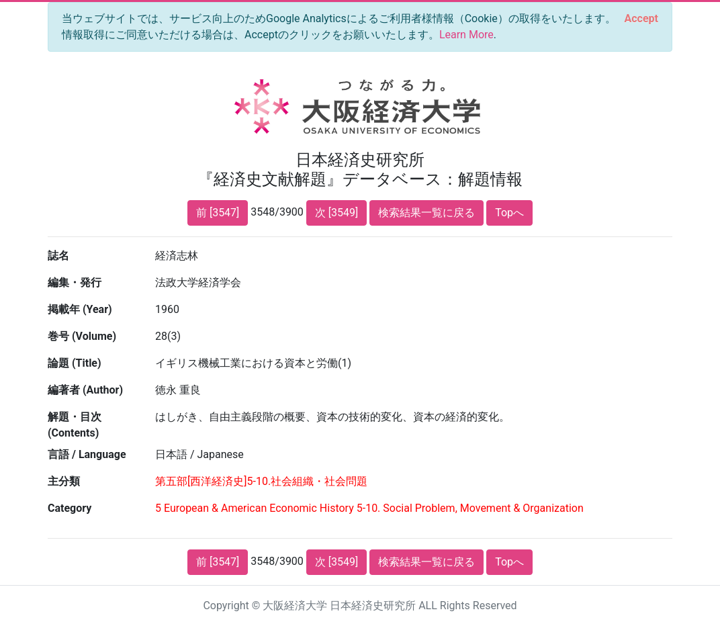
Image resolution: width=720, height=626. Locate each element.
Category (69, 508)
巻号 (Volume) (82, 336)
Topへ (509, 212)
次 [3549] (336, 212)
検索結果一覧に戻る (426, 212)
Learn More (466, 34)
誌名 (58, 255)
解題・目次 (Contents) (74, 424)
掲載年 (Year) (80, 309)
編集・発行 (74, 282)
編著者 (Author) (85, 390)
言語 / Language (87, 454)
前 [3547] (217, 212)
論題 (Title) (74, 363)
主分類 (64, 481)
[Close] (641, 19)
